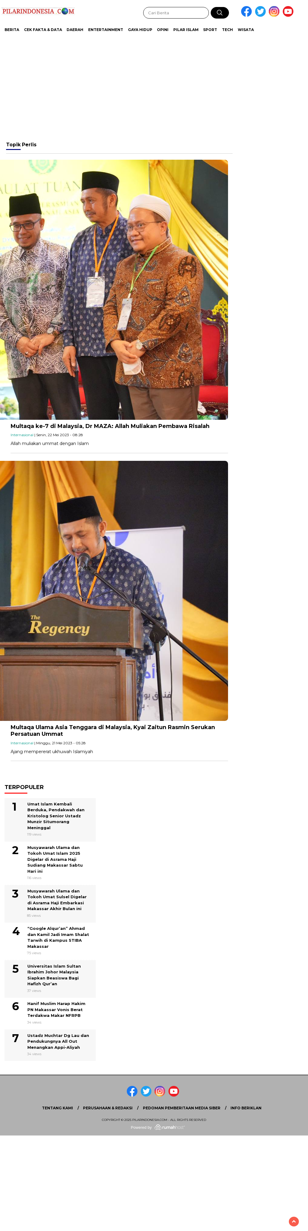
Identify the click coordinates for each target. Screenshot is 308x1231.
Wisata (246, 29)
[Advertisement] (152, 85)
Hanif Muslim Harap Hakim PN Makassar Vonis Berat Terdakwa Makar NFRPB (56, 1009)
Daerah (75, 29)
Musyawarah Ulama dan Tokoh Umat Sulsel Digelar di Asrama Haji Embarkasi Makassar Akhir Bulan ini (57, 899)
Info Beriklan (245, 1108)
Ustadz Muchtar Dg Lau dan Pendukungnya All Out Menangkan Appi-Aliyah (58, 1041)
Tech (227, 29)
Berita (12, 29)
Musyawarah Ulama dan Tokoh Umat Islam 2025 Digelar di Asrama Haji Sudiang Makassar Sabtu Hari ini (55, 859)
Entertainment (105, 29)
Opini (162, 29)
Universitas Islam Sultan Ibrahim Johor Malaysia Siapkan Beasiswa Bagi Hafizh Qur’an (54, 975)
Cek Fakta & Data (43, 29)
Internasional (22, 435)
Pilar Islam (186, 29)
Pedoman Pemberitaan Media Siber (181, 1108)
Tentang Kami (57, 1108)
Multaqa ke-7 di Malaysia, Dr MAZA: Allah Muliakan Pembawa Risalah (110, 426)
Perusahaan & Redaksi (108, 1108)
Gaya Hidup (140, 29)
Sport (210, 29)
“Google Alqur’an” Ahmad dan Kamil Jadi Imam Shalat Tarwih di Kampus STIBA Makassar (58, 937)
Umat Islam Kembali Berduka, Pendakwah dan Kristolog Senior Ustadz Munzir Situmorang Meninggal (56, 816)
